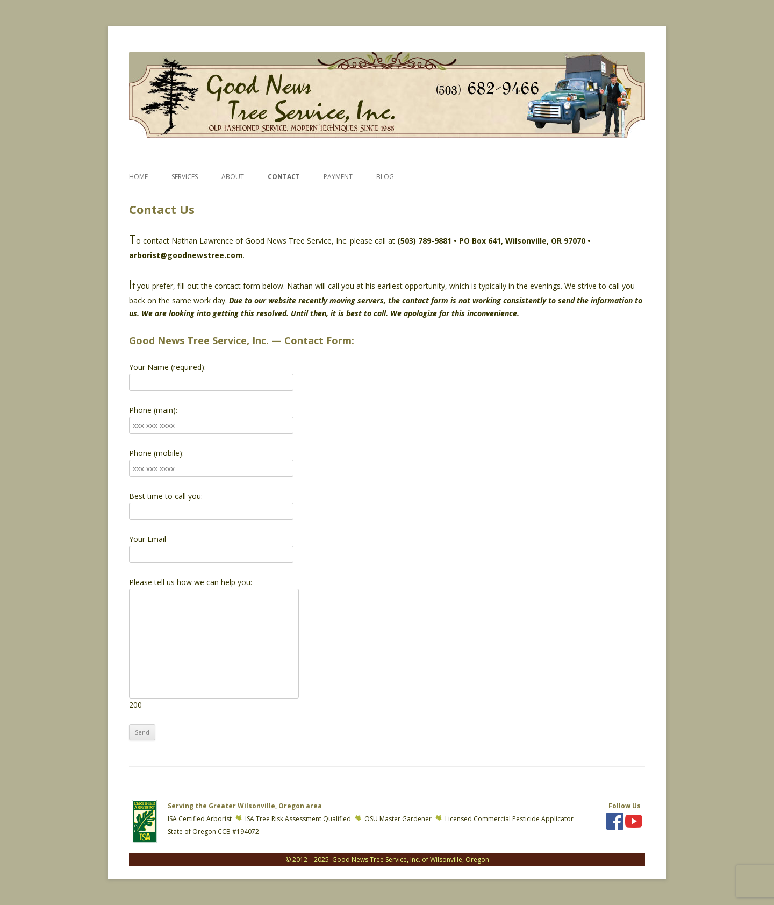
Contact (284, 176)
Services (184, 176)
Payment (338, 176)
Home (138, 176)
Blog (385, 176)
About (232, 176)
